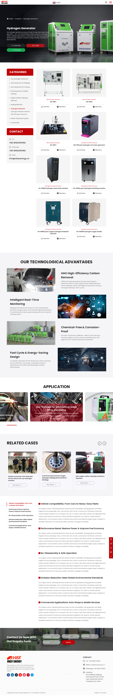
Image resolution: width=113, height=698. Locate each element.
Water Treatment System (20, 114)
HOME (11, 19)
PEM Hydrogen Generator (19, 110)
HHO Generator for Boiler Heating (19, 88)
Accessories (15, 118)
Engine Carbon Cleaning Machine (19, 94)
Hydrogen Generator (30, 19)
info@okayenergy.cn (20, 159)
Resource (66, 678)
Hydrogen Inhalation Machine (20, 107)
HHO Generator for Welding (20, 79)
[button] (99, 446)
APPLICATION (67, 671)
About (65, 668)
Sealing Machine (16, 100)
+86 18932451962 (17, 143)
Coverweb (103, 696)
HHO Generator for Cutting (20, 83)
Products (18, 19)
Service (65, 675)
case (64, 673)
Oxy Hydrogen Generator (19, 74)
